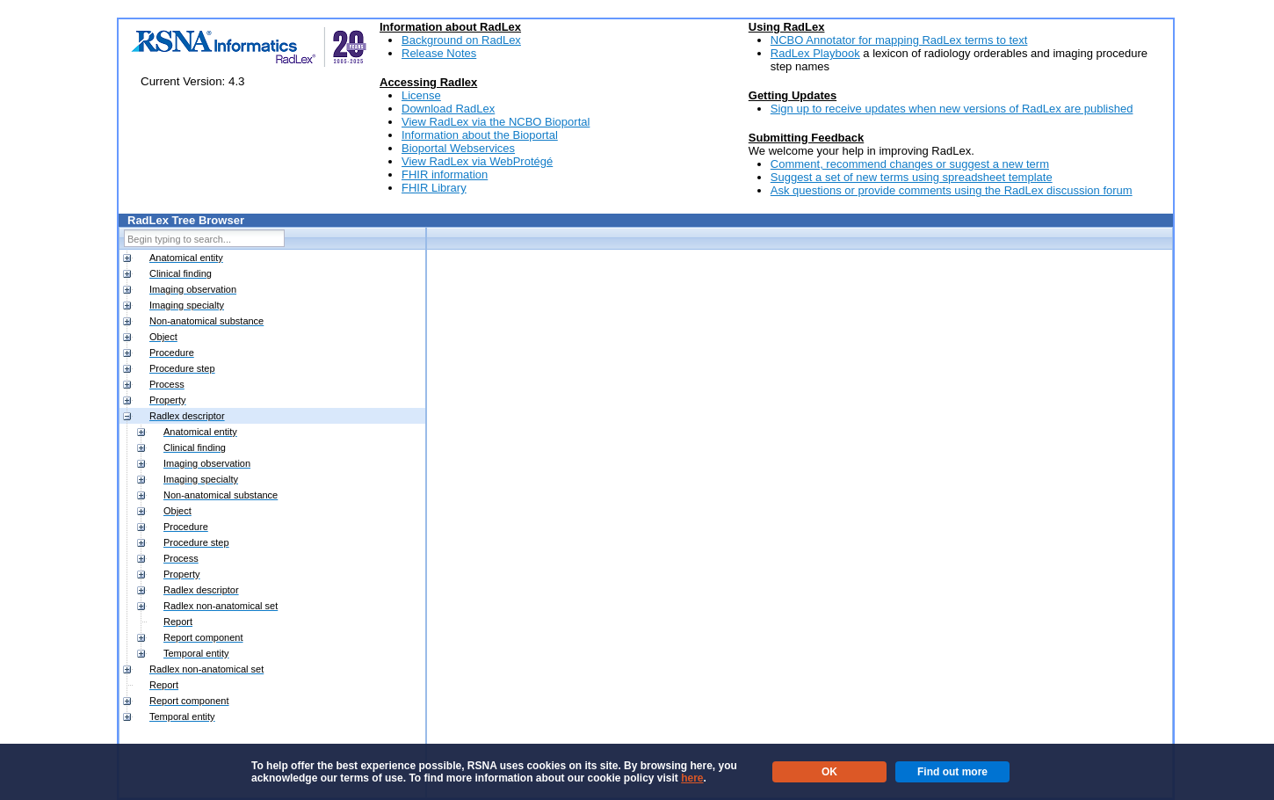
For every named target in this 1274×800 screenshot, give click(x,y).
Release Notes (439, 53)
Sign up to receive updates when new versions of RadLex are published (952, 108)
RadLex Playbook (815, 53)
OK (829, 772)
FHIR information (445, 174)
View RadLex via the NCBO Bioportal (496, 121)
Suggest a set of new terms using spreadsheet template (912, 177)
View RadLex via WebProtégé (477, 161)
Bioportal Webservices (458, 148)
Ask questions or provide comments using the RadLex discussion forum (952, 190)
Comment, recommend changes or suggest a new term (910, 164)
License (421, 95)
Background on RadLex (461, 40)
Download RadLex (448, 108)
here (692, 778)
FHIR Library (434, 187)
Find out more (952, 772)
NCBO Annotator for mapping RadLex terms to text (899, 40)
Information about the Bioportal (480, 135)
